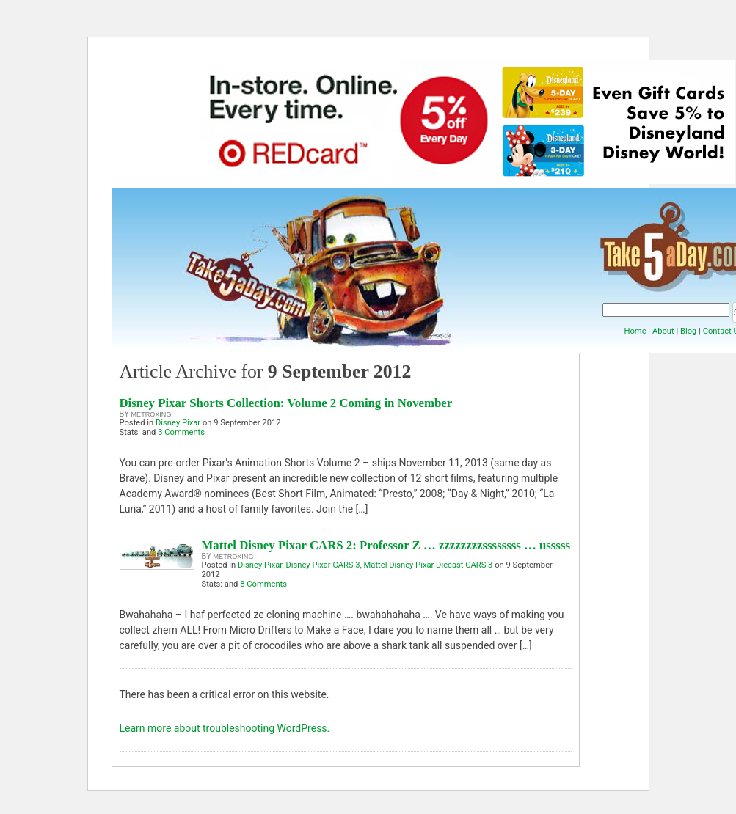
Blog (688, 331)
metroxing (151, 414)
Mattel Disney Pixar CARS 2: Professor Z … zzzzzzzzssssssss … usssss (386, 545)
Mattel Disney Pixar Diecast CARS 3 (428, 565)
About (663, 331)
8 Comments (263, 584)
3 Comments (181, 432)
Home (635, 331)
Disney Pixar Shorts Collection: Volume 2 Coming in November (286, 403)
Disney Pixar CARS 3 (322, 565)
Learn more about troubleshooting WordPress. (225, 728)
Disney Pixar (178, 423)
